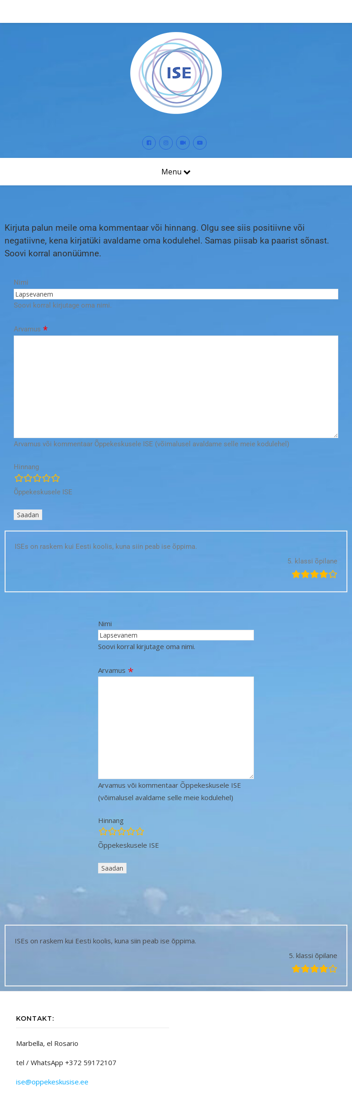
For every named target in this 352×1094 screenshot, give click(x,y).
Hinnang (26, 428)
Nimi (21, 244)
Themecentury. (155, 1078)
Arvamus (27, 291)
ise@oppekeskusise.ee (52, 1042)
